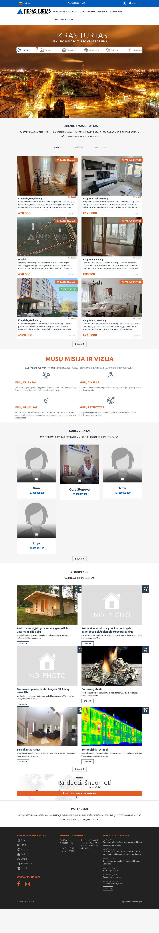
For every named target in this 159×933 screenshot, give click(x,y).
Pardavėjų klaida (93, 706)
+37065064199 (36, 560)
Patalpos (22, 878)
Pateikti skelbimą (63, 19)
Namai (21, 869)
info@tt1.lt (85, 872)
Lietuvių (24, 3)
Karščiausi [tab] (78, 147)
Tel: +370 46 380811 (89, 864)
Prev (17, 50)
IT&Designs (137, 926)
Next (141, 50)
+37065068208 (36, 505)
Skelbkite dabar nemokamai (79, 819)
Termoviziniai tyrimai (96, 771)
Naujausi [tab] (57, 147)
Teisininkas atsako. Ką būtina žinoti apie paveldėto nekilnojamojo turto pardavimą (107, 643)
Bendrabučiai (24, 887)
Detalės (70, 213)
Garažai (22, 892)
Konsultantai (87, 12)
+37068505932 (79, 506)
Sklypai (22, 883)
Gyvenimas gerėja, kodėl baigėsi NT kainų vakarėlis (43, 708)
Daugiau (79, 356)
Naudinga (102, 12)
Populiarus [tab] (100, 147)
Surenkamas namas (30, 771)
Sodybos (22, 873)
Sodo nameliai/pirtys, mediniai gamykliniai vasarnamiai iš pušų (43, 643)
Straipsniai (116, 12)
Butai (21, 864)
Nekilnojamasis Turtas (65, 12)
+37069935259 (122, 505)
